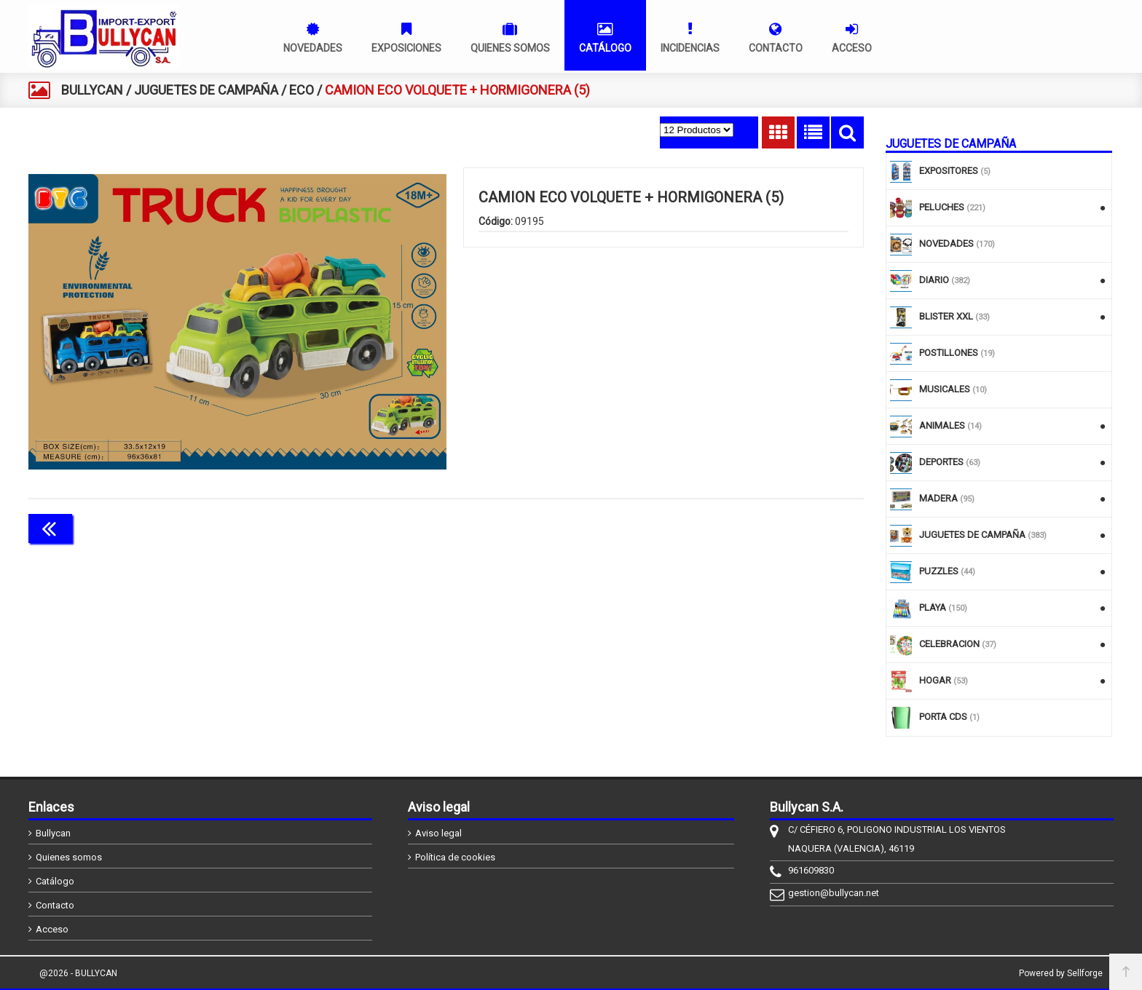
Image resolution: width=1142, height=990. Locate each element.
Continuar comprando (799, 527)
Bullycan (53, 833)
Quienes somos (69, 857)
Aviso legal (438, 833)
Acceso (52, 929)
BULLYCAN (92, 90)
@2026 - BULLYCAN (78, 973)
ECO (301, 90)
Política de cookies (455, 857)
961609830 (811, 870)
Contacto (55, 905)
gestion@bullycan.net (833, 892)
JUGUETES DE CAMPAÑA (206, 90)
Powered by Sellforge (1061, 973)
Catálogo (55, 881)
